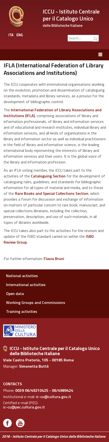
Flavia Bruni (54, 258)
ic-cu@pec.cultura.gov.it (24, 407)
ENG (19, 35)
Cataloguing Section (48, 176)
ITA (11, 35)
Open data (15, 293)
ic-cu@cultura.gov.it (53, 397)
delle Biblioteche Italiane (62, 25)
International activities (26, 285)
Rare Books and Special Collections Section (51, 193)
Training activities (21, 311)
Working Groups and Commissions (35, 302)
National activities (22, 276)
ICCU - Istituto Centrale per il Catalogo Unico (71, 15)
